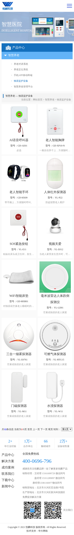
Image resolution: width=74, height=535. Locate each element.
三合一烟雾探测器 (19, 354)
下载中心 (8, 480)
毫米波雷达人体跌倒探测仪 (55, 299)
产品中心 (8, 454)
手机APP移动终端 (23, 75)
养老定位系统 (21, 69)
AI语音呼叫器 (18, 140)
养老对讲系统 (21, 64)
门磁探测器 (19, 405)
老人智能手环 (18, 192)
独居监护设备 (21, 81)
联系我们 (8, 473)
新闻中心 (8, 486)
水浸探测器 (55, 405)
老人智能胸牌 (55, 140)
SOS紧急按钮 (19, 243)
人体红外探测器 (55, 192)
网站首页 (37, 99)
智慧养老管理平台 (23, 86)
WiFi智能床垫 (18, 295)
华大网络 (43, 530)
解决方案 (8, 461)
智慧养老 (49, 99)
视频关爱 (55, 243)
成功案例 (8, 467)
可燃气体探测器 (55, 354)
